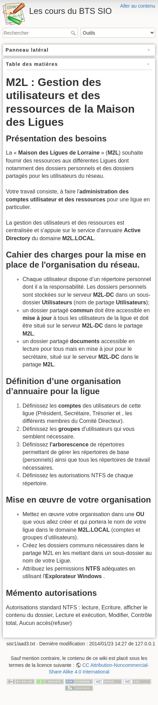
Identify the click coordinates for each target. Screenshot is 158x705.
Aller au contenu (137, 6)
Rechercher (74, 33)
